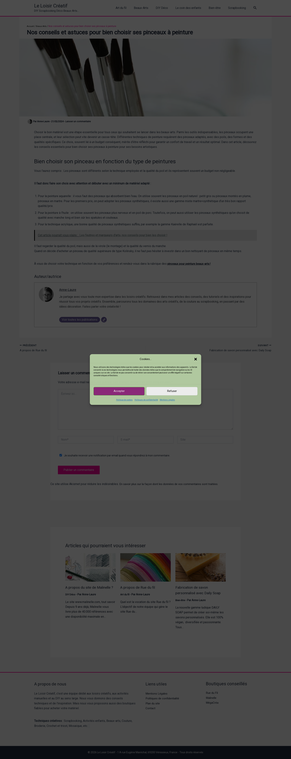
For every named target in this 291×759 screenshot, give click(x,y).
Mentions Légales (167, 400)
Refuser (172, 391)
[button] (195, 359)
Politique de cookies (124, 400)
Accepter (119, 391)
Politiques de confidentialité (146, 400)
